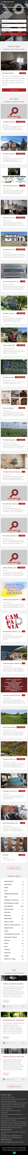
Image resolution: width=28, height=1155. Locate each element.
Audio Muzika (14, 881)
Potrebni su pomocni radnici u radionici (15, 695)
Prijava (21, 1142)
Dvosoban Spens (8, 73)
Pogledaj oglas (14, 90)
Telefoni (14, 950)
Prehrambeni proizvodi (14, 934)
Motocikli (14, 912)
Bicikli (14, 888)
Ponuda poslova (8, 188)
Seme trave (4, 1097)
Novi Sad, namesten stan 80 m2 (13, 536)
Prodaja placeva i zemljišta (10, 380)
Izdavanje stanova (8, 411)
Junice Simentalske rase (10, 823)
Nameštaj (7, 794)
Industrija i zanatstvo (14, 900)
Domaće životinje (8, 826)
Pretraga (14, 34)
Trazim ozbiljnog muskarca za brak (11, 1110)
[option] (14, 73)
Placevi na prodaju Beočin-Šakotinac (14, 727)
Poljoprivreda (14, 928)
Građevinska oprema (14, 894)
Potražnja (7, 570)
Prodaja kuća (7, 124)
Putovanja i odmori (14, 937)
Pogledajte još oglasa (14, 868)
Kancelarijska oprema (14, 903)
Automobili (14, 885)
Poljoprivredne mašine (9, 348)
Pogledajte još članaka (14, 1086)
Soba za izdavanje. (8, 408)
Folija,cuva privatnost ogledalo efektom (12, 1114)
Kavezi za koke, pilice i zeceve (12, 281)
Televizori (14, 953)
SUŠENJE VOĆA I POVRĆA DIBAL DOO (11, 1137)
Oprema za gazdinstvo (9, 284)
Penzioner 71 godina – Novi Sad (10, 1125)
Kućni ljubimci (14, 906)
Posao (14, 931)
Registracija (15, 1142)
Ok (14, 1152)
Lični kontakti (14, 909)
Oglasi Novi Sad (8, 2)
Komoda (5, 855)
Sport (14, 947)
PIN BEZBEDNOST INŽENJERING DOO (11, 1136)
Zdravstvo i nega (14, 959)
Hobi (14, 897)
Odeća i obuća (14, 922)
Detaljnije (6, 1001)
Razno (14, 943)
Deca (14, 891)
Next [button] (25, 60)
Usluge (14, 956)
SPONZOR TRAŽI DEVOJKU (8, 1127)
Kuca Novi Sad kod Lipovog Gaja (13, 154)
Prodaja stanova (8, 220)
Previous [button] (2, 60)
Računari (14, 940)
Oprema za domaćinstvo (14, 925)
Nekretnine (14, 919)
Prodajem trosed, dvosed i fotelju (13, 791)
